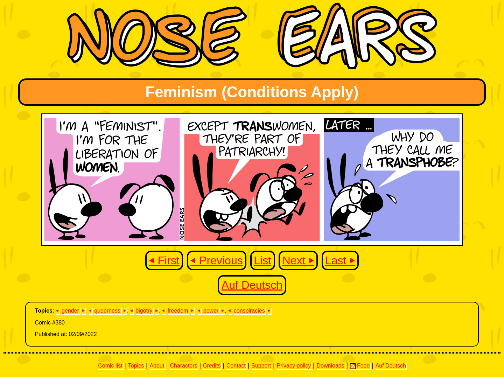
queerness (107, 311)
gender (70, 311)
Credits (212, 366)
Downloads (330, 366)
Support (261, 366)
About (156, 366)
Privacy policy (293, 366)
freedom (178, 311)
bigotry (143, 311)
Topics (136, 366)
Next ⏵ (298, 260)
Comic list (110, 366)
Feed (360, 366)
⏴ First (164, 260)
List (262, 260)
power (211, 311)
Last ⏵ (340, 260)
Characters (183, 366)
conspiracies (249, 311)
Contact (236, 366)
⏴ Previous (216, 260)
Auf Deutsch (252, 285)
